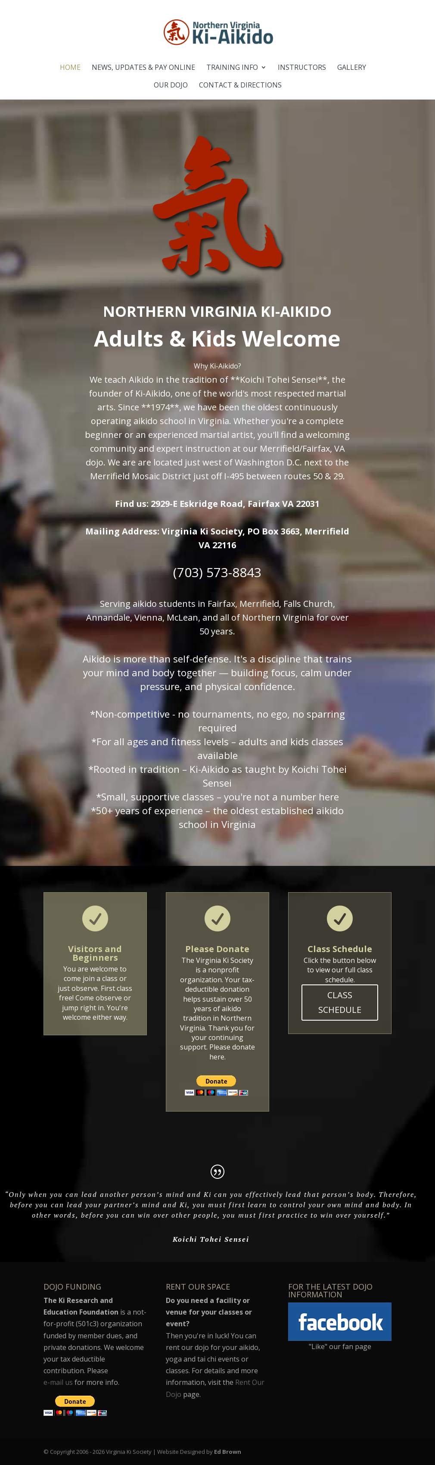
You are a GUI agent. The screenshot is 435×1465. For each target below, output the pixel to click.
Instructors (302, 68)
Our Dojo (171, 86)
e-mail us (58, 1382)
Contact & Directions (240, 86)
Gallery (351, 68)
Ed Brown (227, 1452)
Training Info (232, 68)
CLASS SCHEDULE (339, 1002)
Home (70, 68)
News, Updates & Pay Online (143, 68)
